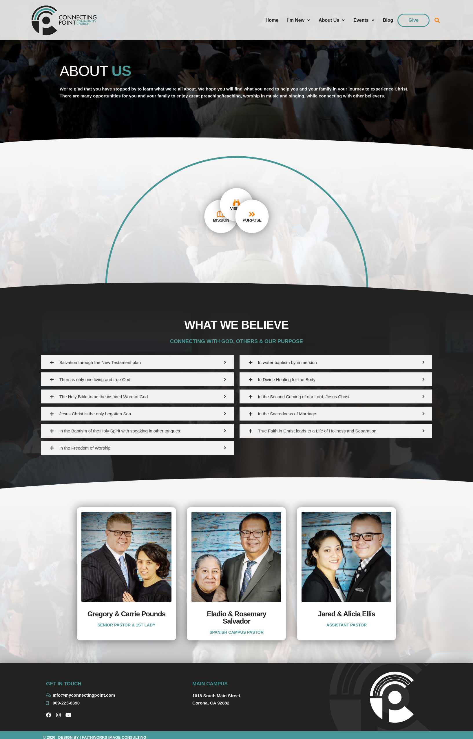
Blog (388, 20)
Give (413, 20)
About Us (332, 20)
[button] (437, 20)
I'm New (298, 20)
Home (272, 20)
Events (363, 20)
